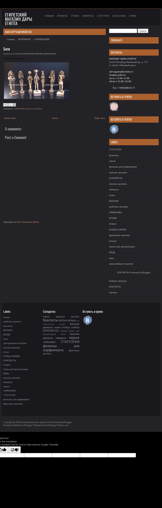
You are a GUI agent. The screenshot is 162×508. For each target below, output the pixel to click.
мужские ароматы (118, 172)
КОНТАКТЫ (24, 39)
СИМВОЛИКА (115, 212)
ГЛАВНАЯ (49, 15)
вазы (111, 258)
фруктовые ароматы (119, 235)
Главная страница (118, 280)
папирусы (114, 189)
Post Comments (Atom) (28, 221)
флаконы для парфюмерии (123, 166)
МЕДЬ (112, 252)
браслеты (114, 155)
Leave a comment (34, 108)
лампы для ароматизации (122, 246)
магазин (113, 292)
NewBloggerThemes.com (57, 425)
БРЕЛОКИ (114, 201)
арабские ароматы (118, 206)
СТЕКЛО (75, 15)
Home (55, 118)
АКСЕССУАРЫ (119, 15)
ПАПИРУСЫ (88, 15)
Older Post (99, 118)
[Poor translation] (14, 449)
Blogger (146, 272)
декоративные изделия (121, 263)
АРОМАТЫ (62, 15)
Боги (6, 49)
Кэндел (113, 240)
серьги (112, 160)
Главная (11, 39)
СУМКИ (132, 15)
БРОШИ (113, 218)
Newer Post (10, 118)
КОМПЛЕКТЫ (115, 178)
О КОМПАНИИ (41, 39)
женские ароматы (118, 183)
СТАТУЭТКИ (103, 15)
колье (112, 195)
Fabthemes (18, 425)
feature (112, 223)
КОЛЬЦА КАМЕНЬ (117, 229)
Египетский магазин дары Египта (18, 18)
